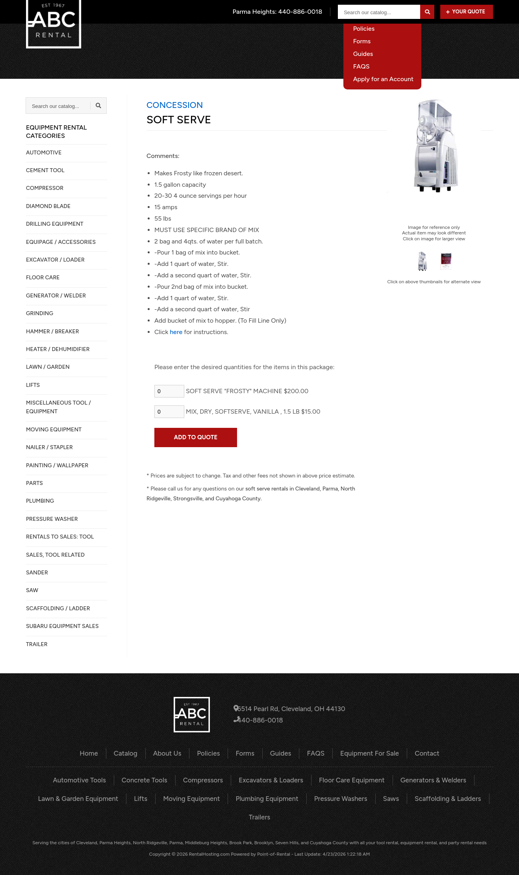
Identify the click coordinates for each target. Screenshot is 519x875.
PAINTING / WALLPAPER (57, 465)
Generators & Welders (425, 779)
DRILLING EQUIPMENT (54, 224)
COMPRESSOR (44, 188)
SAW (32, 590)
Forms (246, 753)
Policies (210, 753)
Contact (481, 37)
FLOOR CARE (43, 277)
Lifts (145, 797)
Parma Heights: (278, 11)
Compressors (206, 779)
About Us (318, 37)
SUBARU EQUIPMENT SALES (62, 626)
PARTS (34, 483)
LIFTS (33, 385)
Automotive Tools (88, 779)
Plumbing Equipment (266, 797)
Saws (385, 797)
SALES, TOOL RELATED (55, 555)
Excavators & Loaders (270, 779)
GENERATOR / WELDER (56, 295)
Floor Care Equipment (348, 779)
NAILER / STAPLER (49, 447)
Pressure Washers (337, 797)
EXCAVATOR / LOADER (55, 259)
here (176, 332)
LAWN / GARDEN (48, 367)
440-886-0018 (260, 720)
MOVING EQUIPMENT (54, 429)
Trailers (259, 815)
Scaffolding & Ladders (439, 797)
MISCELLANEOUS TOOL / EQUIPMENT (58, 407)
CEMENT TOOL (45, 170)
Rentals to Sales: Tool (60, 536)
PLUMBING (40, 501)
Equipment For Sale (426, 37)
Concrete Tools (149, 779)
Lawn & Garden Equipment (86, 797)
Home (242, 37)
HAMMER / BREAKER (52, 331)
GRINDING (39, 313)
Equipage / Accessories (61, 242)
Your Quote (465, 12)
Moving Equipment (194, 797)
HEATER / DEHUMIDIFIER (58, 349)
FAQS (314, 753)
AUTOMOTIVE (44, 152)
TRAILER (37, 644)
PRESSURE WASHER (52, 519)
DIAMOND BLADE (48, 206)
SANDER (37, 572)
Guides (281, 753)
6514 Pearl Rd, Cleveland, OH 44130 (289, 709)
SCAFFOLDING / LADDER (58, 608)
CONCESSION (174, 105)
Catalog (278, 37)
